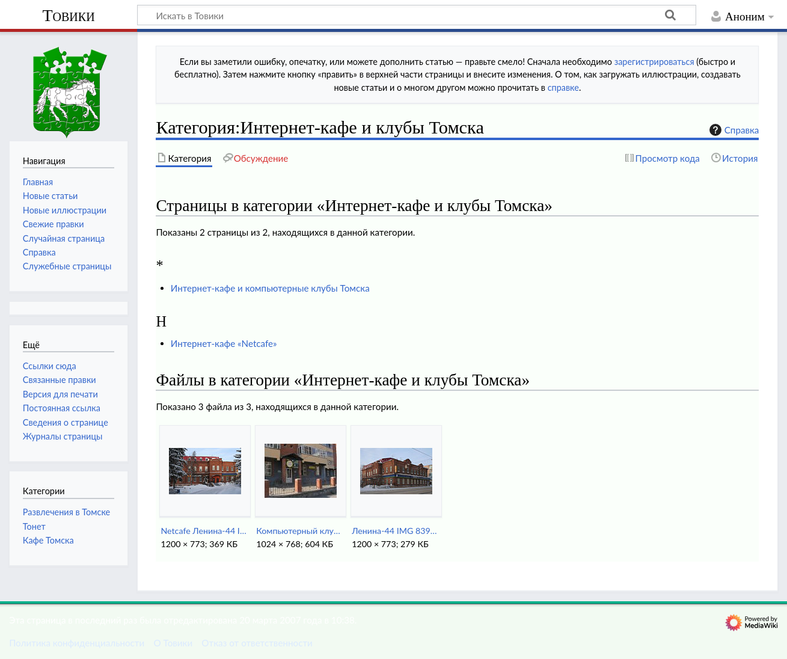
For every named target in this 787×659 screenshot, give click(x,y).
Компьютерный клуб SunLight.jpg (300, 531)
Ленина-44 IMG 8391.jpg (396, 531)
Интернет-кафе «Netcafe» (224, 343)
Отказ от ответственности (256, 642)
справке (563, 87)
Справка (732, 130)
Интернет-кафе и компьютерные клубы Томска (270, 288)
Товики (68, 15)
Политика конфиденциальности (76, 642)
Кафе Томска (48, 540)
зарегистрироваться (654, 62)
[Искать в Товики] (417, 15)
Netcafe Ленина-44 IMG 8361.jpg (205, 531)
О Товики (172, 642)
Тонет (34, 526)
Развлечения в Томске (66, 512)
